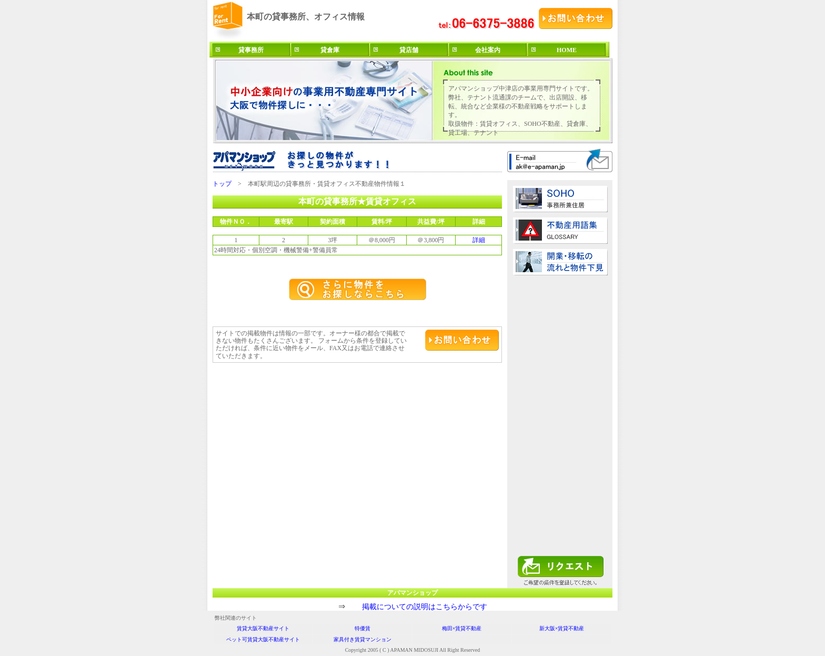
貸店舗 (408, 50)
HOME (567, 50)
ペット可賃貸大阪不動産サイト (263, 639)
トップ (222, 183)
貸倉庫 (329, 50)
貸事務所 (251, 50)
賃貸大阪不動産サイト (263, 628)
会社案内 (487, 50)
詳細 (478, 240)
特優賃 (362, 628)
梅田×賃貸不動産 (462, 628)
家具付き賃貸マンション (362, 639)
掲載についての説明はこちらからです (424, 607)
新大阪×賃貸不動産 (562, 628)
